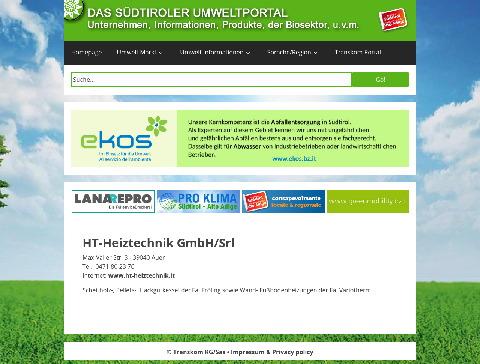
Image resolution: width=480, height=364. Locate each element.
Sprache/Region (289, 52)
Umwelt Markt (137, 52)
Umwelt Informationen (211, 52)
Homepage (86, 52)
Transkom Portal (358, 52)
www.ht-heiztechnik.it (141, 275)
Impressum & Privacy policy (272, 352)
